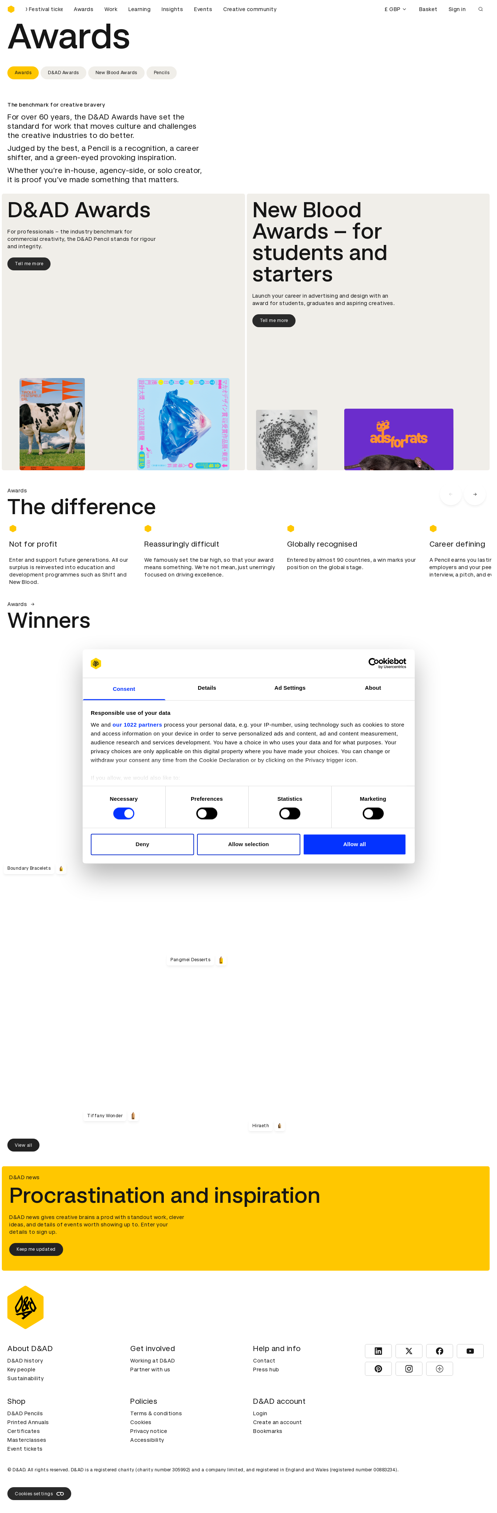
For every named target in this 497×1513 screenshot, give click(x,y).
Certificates (23, 1431)
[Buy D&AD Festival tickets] (44, 9)
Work (110, 9)
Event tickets (25, 1449)
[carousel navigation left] (451, 494)
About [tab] (373, 688)
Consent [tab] (124, 689)
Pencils (162, 72)
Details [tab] (207, 688)
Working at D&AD (152, 1361)
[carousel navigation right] (475, 494)
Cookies (141, 1422)
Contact (264, 1361)
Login (260, 1413)
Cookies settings (39, 1494)
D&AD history (25, 1361)
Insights (172, 9)
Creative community (249, 9)
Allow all (354, 844)
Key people (21, 1369)
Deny (142, 844)
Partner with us (150, 1369)
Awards (83, 9)
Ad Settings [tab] (290, 688)
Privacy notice (148, 1431)
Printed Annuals (28, 1422)
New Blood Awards (116, 72)
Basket (428, 9)
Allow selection (248, 844)
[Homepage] (11, 9)
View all (23, 1145)
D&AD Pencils (25, 1413)
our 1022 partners (137, 724)
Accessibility (147, 1440)
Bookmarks (268, 1431)
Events (203, 9)
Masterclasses (26, 1440)
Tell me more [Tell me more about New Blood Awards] (274, 320)
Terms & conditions (156, 1413)
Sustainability (25, 1378)
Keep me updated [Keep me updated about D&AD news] (36, 1249)
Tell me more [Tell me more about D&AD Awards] (29, 263)
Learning (139, 9)
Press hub (266, 1369)
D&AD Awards (63, 72)
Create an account (277, 1422)
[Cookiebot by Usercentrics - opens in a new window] (374, 663)
